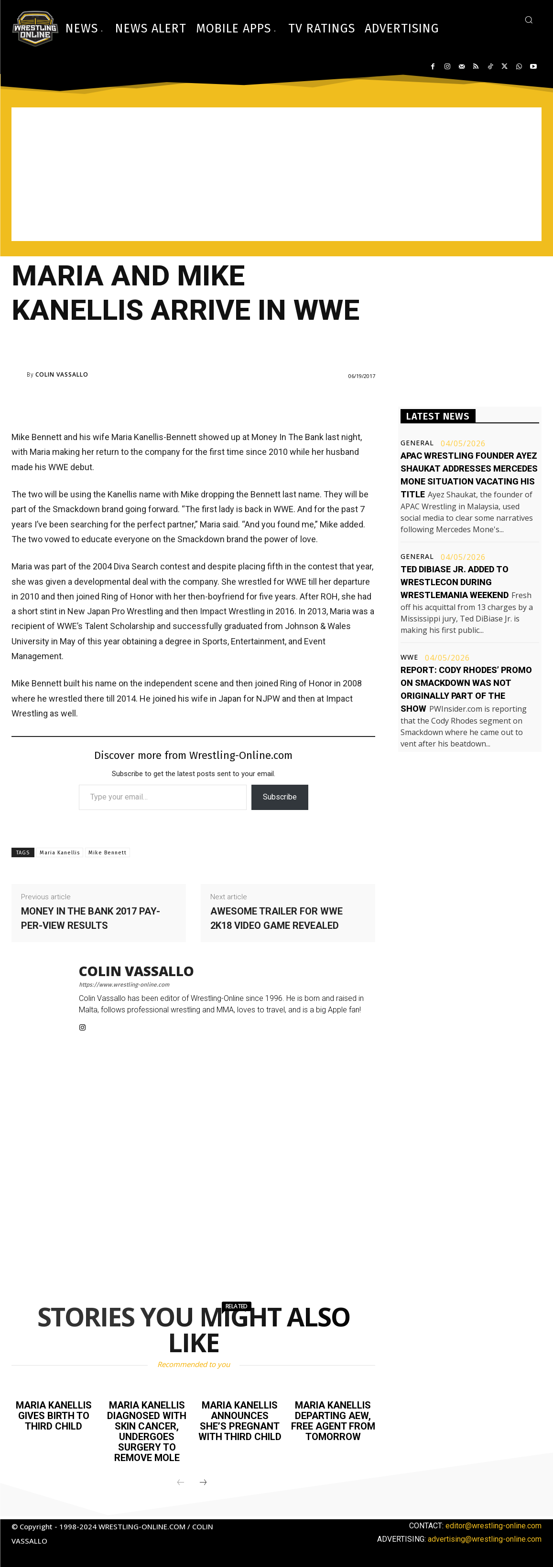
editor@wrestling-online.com (493, 1525)
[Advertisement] (276, 174)
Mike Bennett (107, 853)
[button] (529, 19)
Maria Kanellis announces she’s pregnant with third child (240, 1420)
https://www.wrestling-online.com (124, 984)
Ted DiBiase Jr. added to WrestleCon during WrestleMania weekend (455, 582)
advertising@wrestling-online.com (485, 1539)
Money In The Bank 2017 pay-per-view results (90, 918)
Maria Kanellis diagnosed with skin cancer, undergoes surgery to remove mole (146, 1431)
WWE (409, 657)
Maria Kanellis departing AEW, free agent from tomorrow (333, 1420)
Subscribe (280, 796)
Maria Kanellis (60, 853)
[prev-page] (180, 1482)
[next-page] (203, 1482)
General (417, 443)
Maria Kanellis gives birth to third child (54, 1415)
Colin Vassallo (61, 375)
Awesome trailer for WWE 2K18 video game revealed (276, 918)
